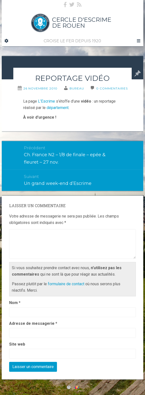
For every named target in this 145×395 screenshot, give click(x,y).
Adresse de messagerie (33, 323)
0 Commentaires (112, 88)
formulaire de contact (66, 284)
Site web (17, 344)
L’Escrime (46, 101)
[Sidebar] (6, 41)
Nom (14, 302)
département (58, 107)
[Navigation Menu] (138, 41)
